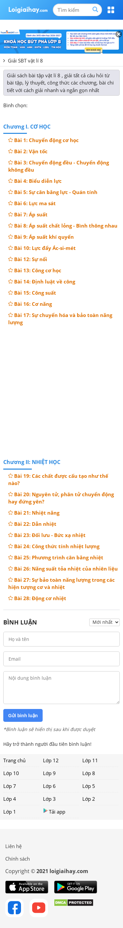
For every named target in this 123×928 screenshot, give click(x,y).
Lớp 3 (49, 798)
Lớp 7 (9, 786)
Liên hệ (13, 846)
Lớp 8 (88, 773)
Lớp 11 (90, 760)
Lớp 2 (88, 798)
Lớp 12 (51, 760)
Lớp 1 (9, 811)
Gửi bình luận (23, 715)
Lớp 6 (49, 786)
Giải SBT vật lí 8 (25, 60)
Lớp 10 (11, 773)
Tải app (54, 811)
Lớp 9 (49, 773)
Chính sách (17, 858)
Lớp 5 (88, 786)
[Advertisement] (61, 391)
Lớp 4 (9, 798)
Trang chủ (14, 760)
